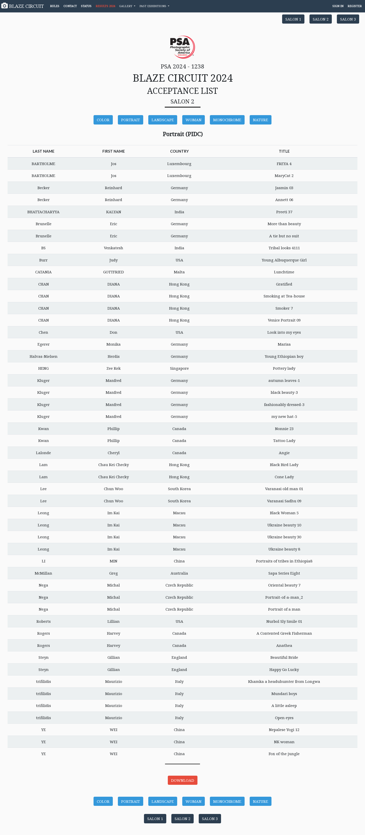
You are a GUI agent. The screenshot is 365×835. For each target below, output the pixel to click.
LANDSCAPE (163, 119)
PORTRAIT (130, 119)
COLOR (103, 119)
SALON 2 (320, 19)
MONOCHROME (227, 119)
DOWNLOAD (182, 780)
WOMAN (194, 119)
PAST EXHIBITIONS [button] (153, 6)
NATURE (260, 119)
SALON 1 (293, 19)
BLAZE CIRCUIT (22, 6)
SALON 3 (348, 19)
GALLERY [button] (126, 6)
